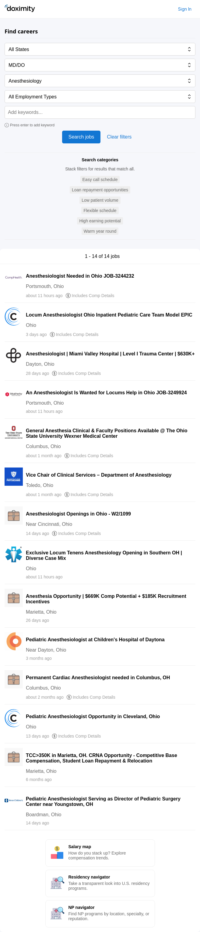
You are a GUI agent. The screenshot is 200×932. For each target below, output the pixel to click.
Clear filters (119, 136)
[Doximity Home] (20, 9)
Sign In (184, 9)
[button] (100, 179)
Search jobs (81, 136)
